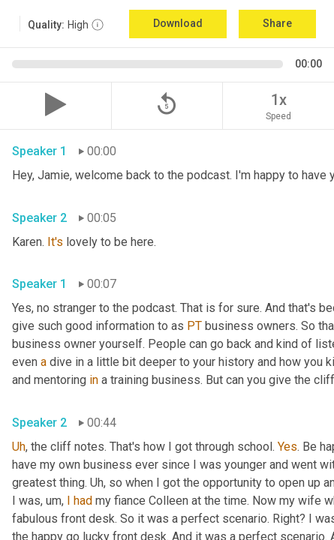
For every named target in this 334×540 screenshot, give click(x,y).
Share (277, 23)
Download (178, 23)
